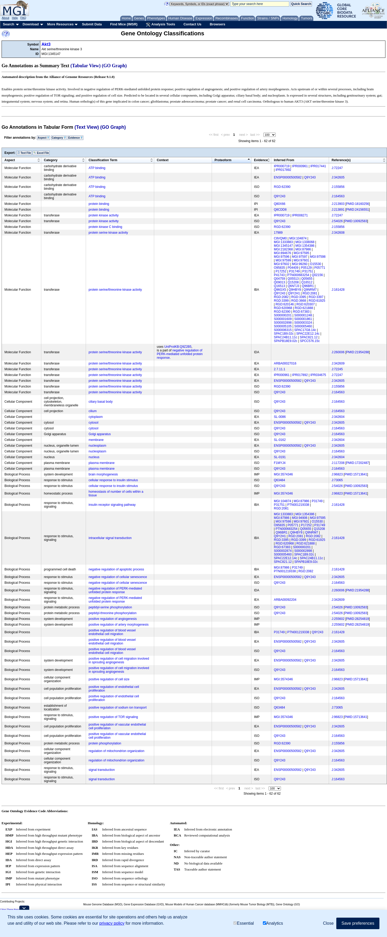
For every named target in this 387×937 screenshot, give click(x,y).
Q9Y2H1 (294, 293)
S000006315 (283, 330)
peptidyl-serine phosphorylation (110, 607)
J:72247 (337, 168)
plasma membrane (101, 463)
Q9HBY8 (295, 289)
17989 (278, 232)
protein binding (99, 204)
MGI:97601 (301, 260)
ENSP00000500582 (288, 177)
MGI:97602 (281, 264)
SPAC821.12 (309, 337)
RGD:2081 (310, 293)
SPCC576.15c (310, 341)
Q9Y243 (310, 177)
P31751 (307, 271)
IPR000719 (282, 166)
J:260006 (338, 352)
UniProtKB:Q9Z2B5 (178, 347)
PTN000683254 (298, 275)
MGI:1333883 (283, 242)
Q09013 (279, 282)
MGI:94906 (299, 518)
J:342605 (338, 177)
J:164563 (338, 196)
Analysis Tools (160, 24)
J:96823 (337, 474)
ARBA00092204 (285, 600)
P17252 (280, 271)
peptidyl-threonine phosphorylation (112, 613)
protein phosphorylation (105, 743)
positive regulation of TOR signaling (113, 717)
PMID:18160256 (357, 204)
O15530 (315, 264)
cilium (93, 411)
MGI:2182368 (283, 249)
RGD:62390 (282, 187)
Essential (243, 923)
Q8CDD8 (280, 209)
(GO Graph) (114, 65)
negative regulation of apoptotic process (116, 569)
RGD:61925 (317, 300)
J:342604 (338, 417)
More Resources (60, 24)
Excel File (41, 152)
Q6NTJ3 (293, 286)
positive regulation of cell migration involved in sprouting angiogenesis (119, 660)
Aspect (43, 137)
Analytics (273, 923)
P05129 (306, 268)
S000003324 (303, 322)
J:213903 (338, 204)
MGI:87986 (303, 249)
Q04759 (279, 278)
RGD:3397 (316, 297)
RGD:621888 (304, 308)
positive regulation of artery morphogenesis (118, 624)
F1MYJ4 (280, 463)
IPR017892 (283, 170)
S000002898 (283, 322)
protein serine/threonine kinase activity (115, 289)
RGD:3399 (281, 300)
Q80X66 (279, 204)
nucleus (94, 457)
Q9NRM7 (310, 289)
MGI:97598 (317, 257)
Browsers (217, 24)
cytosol (93, 422)
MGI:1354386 (305, 246)
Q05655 (307, 278)
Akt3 (46, 44)
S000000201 (283, 315)
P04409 (293, 268)
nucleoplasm (97, 445)
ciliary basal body (101, 401)
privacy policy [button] (111, 923)
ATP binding (97, 168)
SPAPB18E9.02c (285, 341)
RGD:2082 (281, 297)
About (5, 17)
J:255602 (338, 619)
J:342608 (338, 232)
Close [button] (328, 923)
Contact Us (192, 24)
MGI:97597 (299, 257)
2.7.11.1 (279, 369)
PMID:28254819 (357, 619)
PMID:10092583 (355, 221)
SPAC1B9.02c (284, 333)
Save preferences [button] (358, 923)
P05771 (319, 268)
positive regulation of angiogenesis (113, 619)
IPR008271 (300, 215)
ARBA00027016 (285, 363)
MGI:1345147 (283, 246)
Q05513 (293, 278)
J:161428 (338, 289)
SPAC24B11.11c (285, 337)
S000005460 (303, 326)
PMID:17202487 (357, 463)
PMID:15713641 (355, 474)
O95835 (279, 268)
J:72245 (337, 369)
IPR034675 (318, 375)
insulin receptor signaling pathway (112, 505)
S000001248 (303, 315)
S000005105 (283, 326)
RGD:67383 (301, 311)
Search (8, 24)
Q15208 (293, 282)
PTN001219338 (298, 505)
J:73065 (337, 480)
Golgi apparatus (100, 434)
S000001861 (303, 319)
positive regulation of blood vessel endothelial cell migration (112, 632)
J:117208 (338, 463)
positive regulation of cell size (109, 679)
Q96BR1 (308, 286)
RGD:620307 (305, 304)
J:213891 (338, 209)
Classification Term (103, 160)
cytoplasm (96, 417)
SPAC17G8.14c (305, 330)
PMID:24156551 (357, 209)
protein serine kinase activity (108, 232)
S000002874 (283, 551)
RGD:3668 (298, 300)
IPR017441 (318, 166)
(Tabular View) (86, 65)
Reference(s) (341, 160)
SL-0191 (280, 457)
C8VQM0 (280, 238)
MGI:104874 (298, 238)
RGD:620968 (283, 308)
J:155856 (338, 187)
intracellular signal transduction (110, 538)
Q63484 (279, 480)
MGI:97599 (283, 260)
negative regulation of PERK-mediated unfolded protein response (180, 354)
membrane (96, 440)
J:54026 (337, 221)
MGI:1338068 (305, 242)
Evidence (75, 137)
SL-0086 (280, 417)
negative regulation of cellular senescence (118, 577)
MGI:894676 (282, 253)
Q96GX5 (280, 289)
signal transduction (102, 770)
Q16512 (307, 282)
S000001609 (283, 319)
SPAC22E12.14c (308, 333)
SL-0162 (280, 440)
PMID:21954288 (357, 352)
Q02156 (317, 275)
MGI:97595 (301, 253)
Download (30, 24)
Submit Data (92, 24)
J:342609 (338, 363)
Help (15, 17)
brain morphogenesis (103, 474)
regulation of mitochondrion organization (116, 751)
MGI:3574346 (283, 474)
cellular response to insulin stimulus (113, 480)
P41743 (279, 275)
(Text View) (86, 127)
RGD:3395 (298, 297)
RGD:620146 (284, 304)
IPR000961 (300, 166)
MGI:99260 (299, 264)
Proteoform (223, 160)
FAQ (23, 17)
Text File (24, 152)
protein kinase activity (104, 215)
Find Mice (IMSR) (123, 24)
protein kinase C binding (105, 227)
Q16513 (279, 286)
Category (59, 137)
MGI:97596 (281, 257)
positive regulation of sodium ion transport (118, 707)
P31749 (294, 271)
